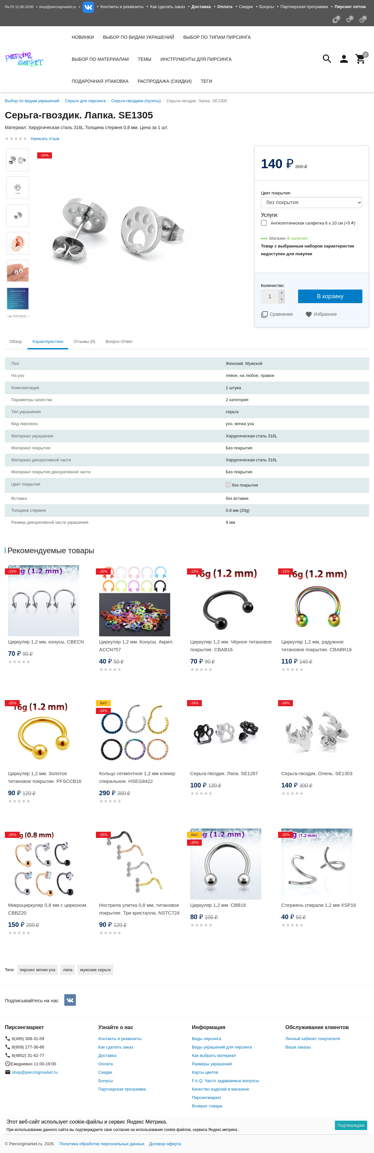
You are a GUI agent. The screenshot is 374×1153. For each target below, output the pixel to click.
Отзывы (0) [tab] (84, 341)
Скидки (246, 6)
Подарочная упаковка (100, 81)
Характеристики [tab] (47, 341)
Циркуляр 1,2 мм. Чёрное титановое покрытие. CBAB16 (231, 645)
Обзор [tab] (16, 341)
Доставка (108, 1055)
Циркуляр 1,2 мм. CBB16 (218, 905)
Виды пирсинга (206, 1038)
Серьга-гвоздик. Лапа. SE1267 (224, 773)
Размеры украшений (212, 1063)
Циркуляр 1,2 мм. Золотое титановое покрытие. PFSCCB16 (44, 777)
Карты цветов (205, 1072)
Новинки (83, 37)
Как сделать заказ (167, 6)
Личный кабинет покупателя (313, 1038)
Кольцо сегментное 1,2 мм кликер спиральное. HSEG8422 (137, 777)
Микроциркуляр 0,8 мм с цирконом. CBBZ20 (48, 909)
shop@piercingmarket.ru (57, 7)
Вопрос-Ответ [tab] (119, 341)
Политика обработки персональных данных (101, 1143)
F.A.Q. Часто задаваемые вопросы (225, 1080)
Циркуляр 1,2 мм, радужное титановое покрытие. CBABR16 (316, 645)
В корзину (330, 296)
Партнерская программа (304, 6)
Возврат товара (207, 1106)
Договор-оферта (165, 1143)
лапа (67, 969)
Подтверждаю (351, 1125)
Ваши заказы (298, 1047)
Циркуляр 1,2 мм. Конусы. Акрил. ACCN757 (136, 645)
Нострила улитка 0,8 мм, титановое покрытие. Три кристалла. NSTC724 (139, 909)
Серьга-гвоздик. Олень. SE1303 (316, 773)
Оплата (106, 1063)
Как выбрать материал (214, 1055)
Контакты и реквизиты (121, 6)
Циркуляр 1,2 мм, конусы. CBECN (46, 641)
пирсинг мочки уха (37, 969)
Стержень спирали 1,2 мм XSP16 (318, 905)
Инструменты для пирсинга (196, 59)
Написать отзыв (45, 139)
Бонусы (266, 6)
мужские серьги (95, 969)
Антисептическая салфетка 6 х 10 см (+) (313, 223)
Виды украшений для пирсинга (222, 1047)
